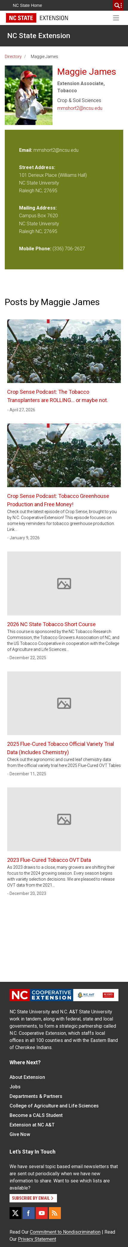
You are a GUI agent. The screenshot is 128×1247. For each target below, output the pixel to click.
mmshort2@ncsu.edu (79, 108)
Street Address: (37, 167)
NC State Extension (38, 36)
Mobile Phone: (35, 248)
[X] (15, 1213)
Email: (26, 150)
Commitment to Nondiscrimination (65, 1232)
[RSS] (55, 1213)
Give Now (20, 1134)
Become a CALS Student (36, 1115)
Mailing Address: (38, 208)
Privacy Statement (37, 1239)
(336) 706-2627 (69, 248)
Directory (13, 56)
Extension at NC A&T (32, 1125)
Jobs (15, 1087)
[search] (118, 5)
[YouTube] (42, 1213)
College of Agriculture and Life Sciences (54, 1106)
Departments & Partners (36, 1096)
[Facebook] (29, 1213)
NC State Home (27, 5)
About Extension (27, 1077)
